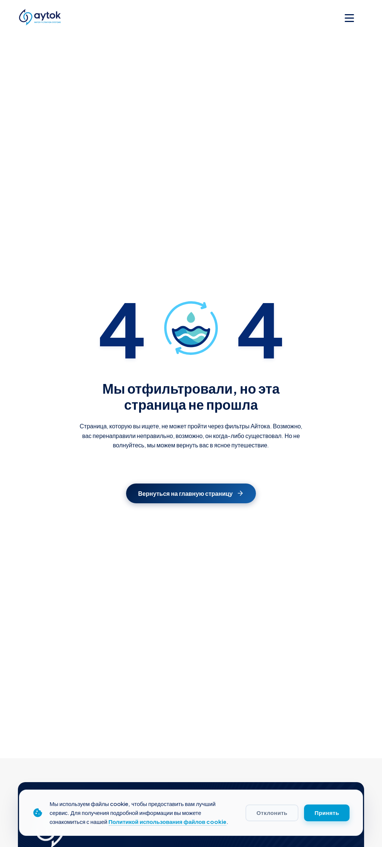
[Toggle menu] (349, 18)
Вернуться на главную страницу (191, 493)
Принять (326, 813)
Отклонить (272, 813)
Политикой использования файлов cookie (168, 821)
